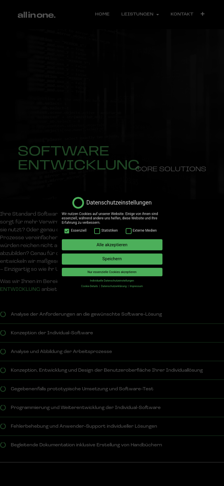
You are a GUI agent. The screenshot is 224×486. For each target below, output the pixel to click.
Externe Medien (141, 226)
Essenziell (75, 226)
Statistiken (106, 226)
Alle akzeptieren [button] (112, 240)
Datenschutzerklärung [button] (114, 281)
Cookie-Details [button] (90, 281)
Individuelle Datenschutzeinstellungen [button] (112, 276)
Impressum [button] (136, 281)
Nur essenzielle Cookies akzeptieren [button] (112, 268)
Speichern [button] (112, 254)
